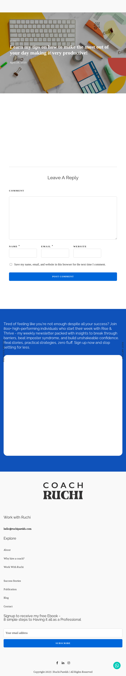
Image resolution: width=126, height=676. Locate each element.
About (7, 549)
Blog (13, 41)
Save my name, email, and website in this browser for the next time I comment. (60, 264)
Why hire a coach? (14, 558)
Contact (8, 606)
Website (80, 246)
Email (46, 246)
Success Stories (12, 580)
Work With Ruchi (14, 567)
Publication (10, 589)
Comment (16, 190)
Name (13, 246)
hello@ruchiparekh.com (18, 528)
